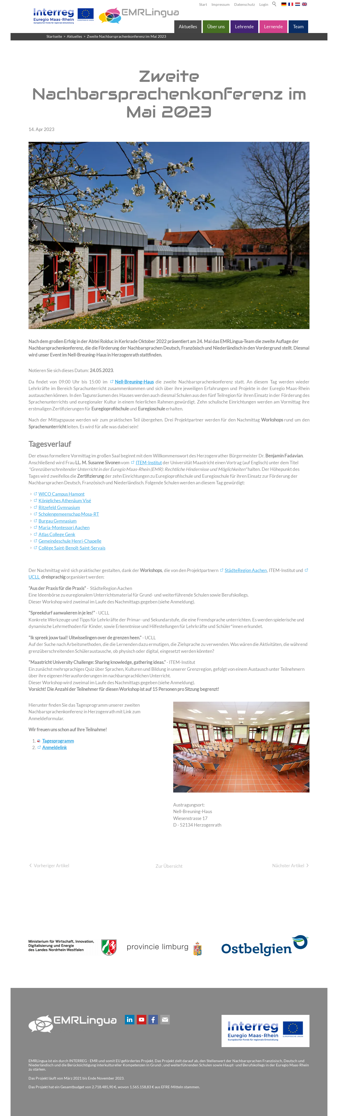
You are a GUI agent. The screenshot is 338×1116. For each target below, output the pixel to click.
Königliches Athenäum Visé (65, 500)
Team (298, 26)
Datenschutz (244, 4)
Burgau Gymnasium (58, 521)
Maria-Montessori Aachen (64, 527)
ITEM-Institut (149, 462)
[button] (129, 1019)
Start (203, 4)
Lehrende (244, 26)
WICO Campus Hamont (61, 494)
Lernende (273, 26)
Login (263, 4)
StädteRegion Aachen (246, 570)
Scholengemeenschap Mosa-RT (69, 514)
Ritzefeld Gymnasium (59, 507)
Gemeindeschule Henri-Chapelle (70, 541)
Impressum (221, 4)
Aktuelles (188, 26)
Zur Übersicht (169, 866)
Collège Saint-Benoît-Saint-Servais (72, 548)
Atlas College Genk (57, 534)
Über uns (216, 26)
